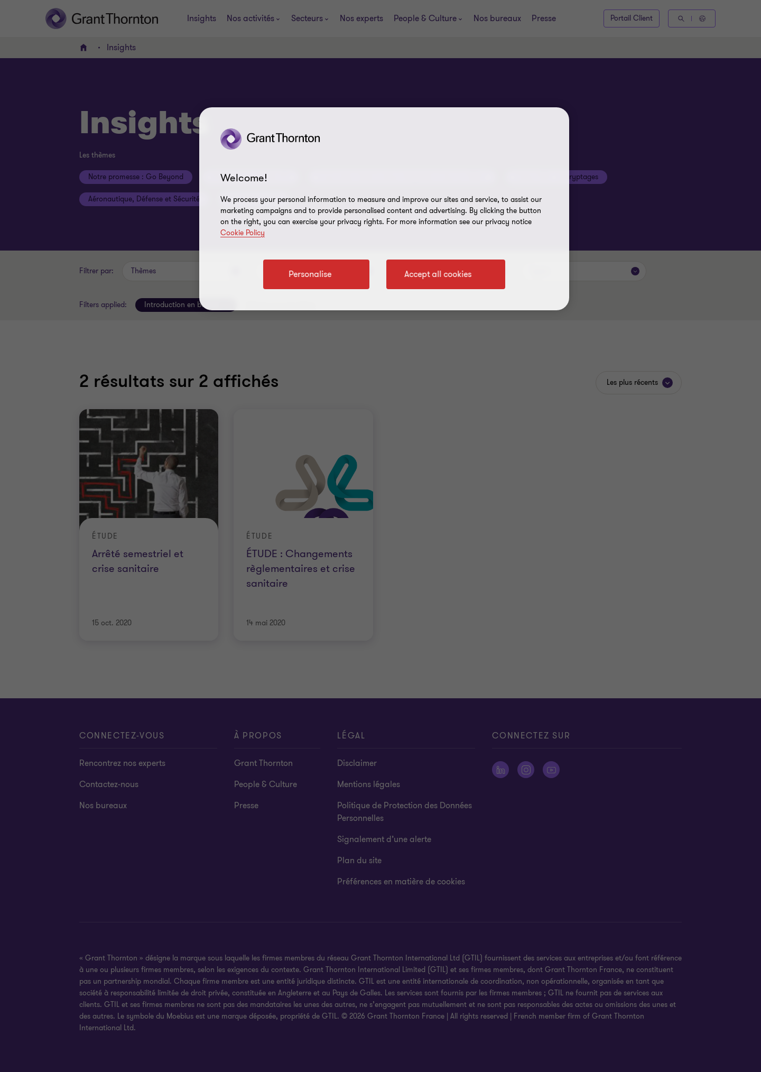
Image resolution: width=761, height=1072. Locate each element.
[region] (384, 208)
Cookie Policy (242, 233)
